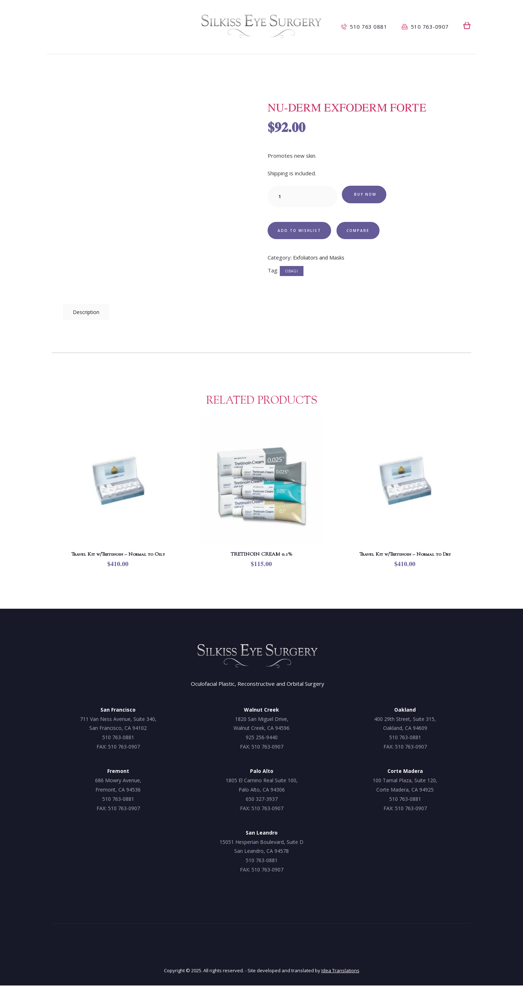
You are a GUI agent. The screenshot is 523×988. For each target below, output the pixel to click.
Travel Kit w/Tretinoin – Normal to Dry (405, 556)
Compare (374, 231)
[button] (467, 25)
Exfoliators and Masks (320, 260)
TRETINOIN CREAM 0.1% (261, 556)
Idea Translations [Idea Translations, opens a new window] (340, 973)
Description (88, 312)
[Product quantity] (303, 196)
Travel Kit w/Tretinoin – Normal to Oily (118, 556)
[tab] (88, 313)
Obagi (291, 274)
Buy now (370, 196)
